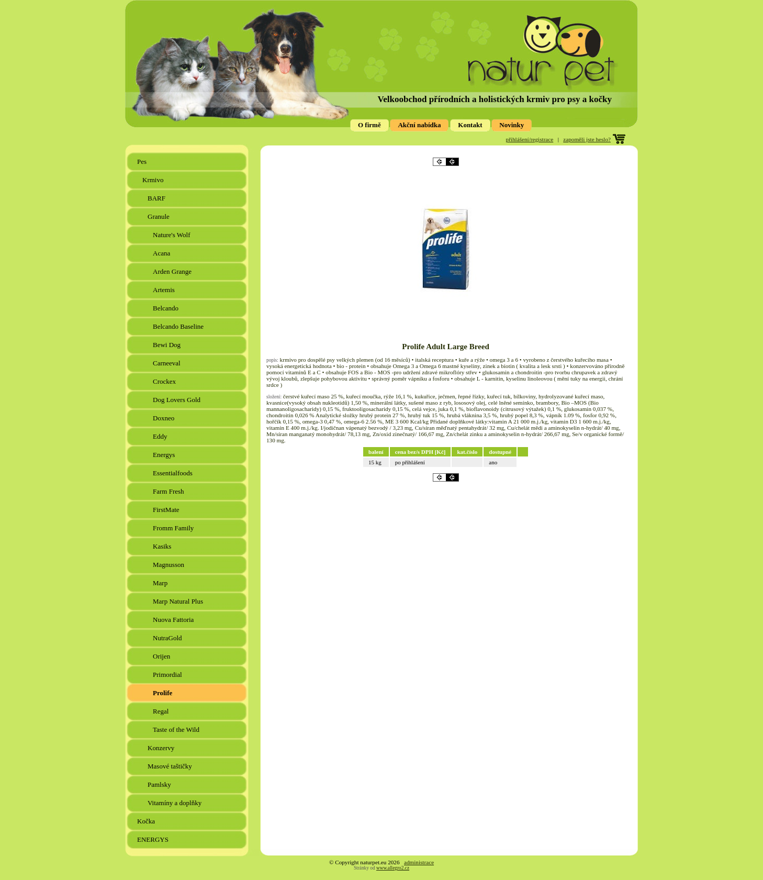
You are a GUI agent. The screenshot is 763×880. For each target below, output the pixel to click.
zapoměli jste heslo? (587, 139)
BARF (157, 198)
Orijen (162, 656)
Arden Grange (173, 271)
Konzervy (162, 748)
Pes (142, 161)
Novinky (511, 125)
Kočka (146, 821)
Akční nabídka (419, 125)
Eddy (161, 436)
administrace (419, 862)
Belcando (166, 308)
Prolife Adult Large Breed (445, 346)
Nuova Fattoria (174, 619)
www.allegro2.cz (392, 868)
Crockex (165, 381)
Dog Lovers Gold (177, 400)
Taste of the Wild (177, 729)
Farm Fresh (169, 491)
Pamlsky (160, 784)
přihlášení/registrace (530, 139)
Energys (165, 455)
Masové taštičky (171, 766)
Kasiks (163, 546)
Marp (161, 583)
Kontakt (470, 125)
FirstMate (167, 510)
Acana (162, 253)
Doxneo (164, 418)
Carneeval (167, 363)
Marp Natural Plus (179, 601)
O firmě (369, 125)
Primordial (168, 674)
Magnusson (169, 565)
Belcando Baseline (179, 326)
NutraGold (168, 638)
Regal (162, 711)
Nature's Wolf (172, 235)
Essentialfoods (173, 473)
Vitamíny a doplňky (175, 803)
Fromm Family (174, 528)
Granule (159, 216)
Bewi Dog (167, 345)
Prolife (163, 693)
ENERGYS (153, 839)
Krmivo (153, 180)
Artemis (164, 290)
